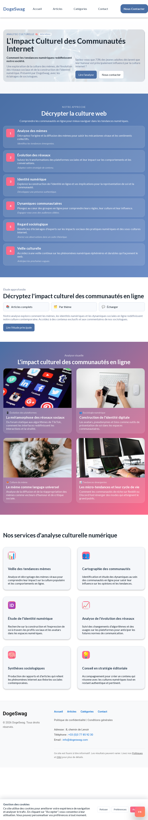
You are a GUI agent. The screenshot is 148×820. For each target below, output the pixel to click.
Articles (57, 8)
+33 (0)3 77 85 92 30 (80, 734)
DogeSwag (14, 8)
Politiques (137, 753)
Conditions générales (100, 720)
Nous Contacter (134, 8)
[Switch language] (140, 812)
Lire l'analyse (86, 74)
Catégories (80, 8)
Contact (103, 8)
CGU (59, 757)
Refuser (104, 809)
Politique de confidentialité (70, 720)
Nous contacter (111, 74)
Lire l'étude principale (19, 327)
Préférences (120, 809)
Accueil (37, 8)
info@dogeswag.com (75, 739)
